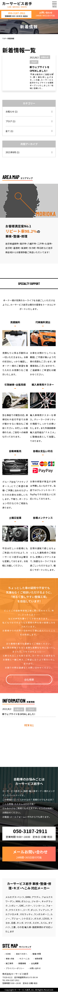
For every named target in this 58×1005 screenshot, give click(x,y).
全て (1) (9, 131)
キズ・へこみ (24, 959)
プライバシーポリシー (15, 969)
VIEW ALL (29, 726)
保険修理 (38, 959)
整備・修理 (36, 954)
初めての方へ (21, 954)
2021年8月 (12, 153)
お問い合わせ (45, 14)
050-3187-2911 (16, 15)
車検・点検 (10, 959)
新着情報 (22, 964)
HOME (8, 954)
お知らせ (11, 112)
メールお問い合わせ (30, 855)
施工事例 (9, 964)
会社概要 (29, 680)
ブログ (10, 122)
